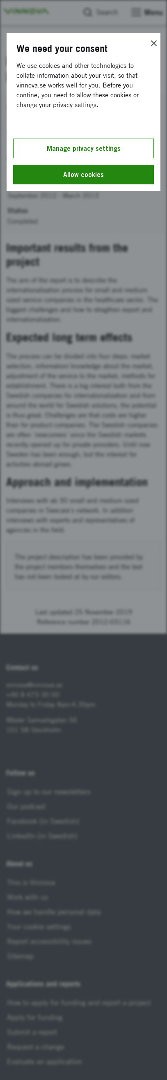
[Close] (153, 43)
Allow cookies (83, 174)
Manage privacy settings (84, 148)
